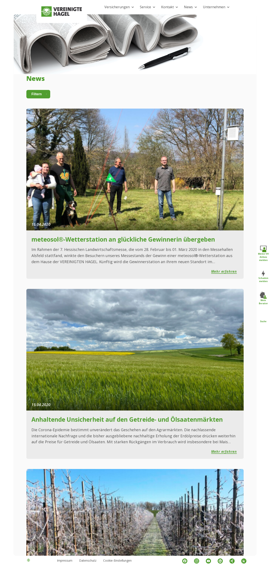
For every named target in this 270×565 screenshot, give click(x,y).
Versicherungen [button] (117, 7)
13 (189, 395)
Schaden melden (263, 276)
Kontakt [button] (167, 7)
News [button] (188, 7)
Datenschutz (87, 560)
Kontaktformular (137, 458)
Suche (263, 318)
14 (195, 395)
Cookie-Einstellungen (117, 560)
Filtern (36, 109)
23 (223, 395)
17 (213, 395)
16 (207, 395)
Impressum (64, 560)
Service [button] (145, 7)
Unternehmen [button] (214, 7)
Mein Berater (263, 298)
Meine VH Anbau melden (263, 254)
